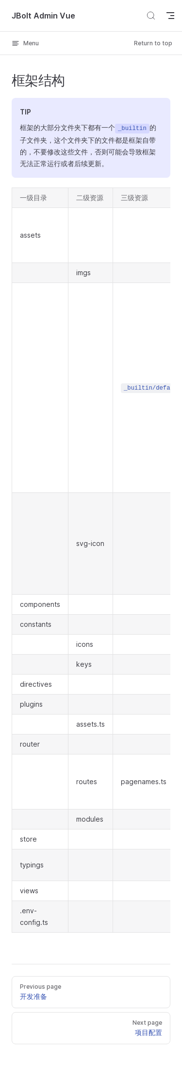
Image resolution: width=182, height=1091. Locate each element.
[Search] (151, 15)
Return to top (153, 43)
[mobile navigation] (170, 15)
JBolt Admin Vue (43, 15)
